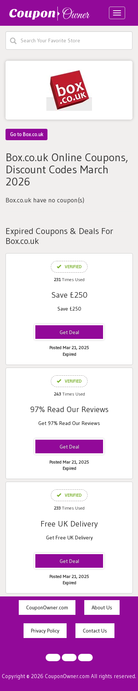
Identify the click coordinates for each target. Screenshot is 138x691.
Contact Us (95, 630)
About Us (102, 607)
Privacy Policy (45, 630)
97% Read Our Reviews (69, 409)
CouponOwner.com (47, 607)
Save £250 (69, 295)
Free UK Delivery (69, 524)
